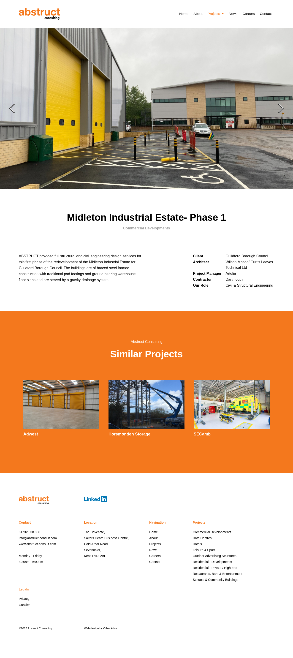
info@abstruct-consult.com (38, 538)
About (197, 14)
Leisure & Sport (204, 550)
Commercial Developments (212, 532)
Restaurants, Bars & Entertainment (217, 574)
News (233, 14)
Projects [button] (214, 14)
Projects (155, 544)
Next (281, 108)
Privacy (24, 599)
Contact (266, 14)
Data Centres (202, 538)
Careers (248, 14)
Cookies (24, 605)
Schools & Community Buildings (215, 580)
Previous (12, 108)
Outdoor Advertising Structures (214, 556)
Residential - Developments (212, 562)
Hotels (197, 544)
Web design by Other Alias (100, 628)
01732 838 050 (29, 532)
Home (183, 14)
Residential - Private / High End (215, 568)
